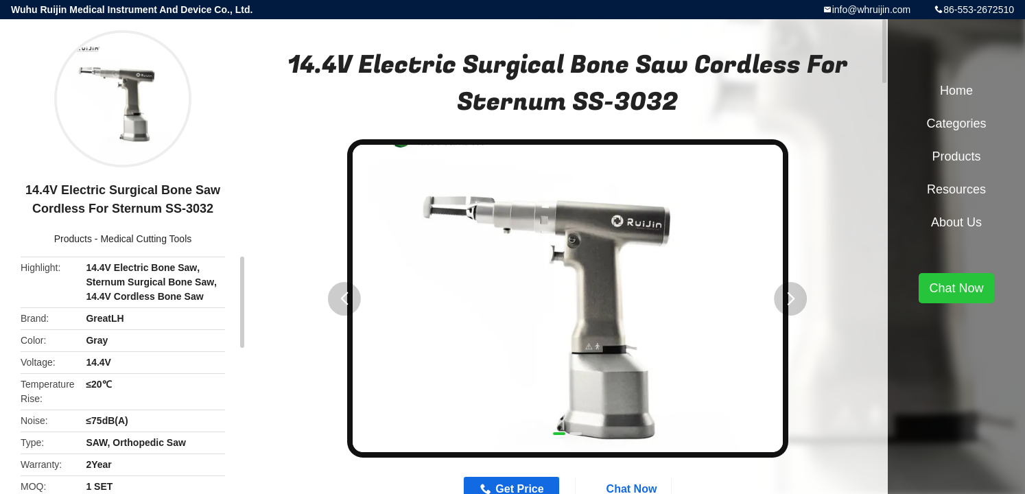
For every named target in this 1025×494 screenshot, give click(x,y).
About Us (956, 222)
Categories (956, 123)
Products (73, 238)
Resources (956, 189)
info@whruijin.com (871, 9)
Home (956, 90)
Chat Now (956, 288)
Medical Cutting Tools (145, 238)
